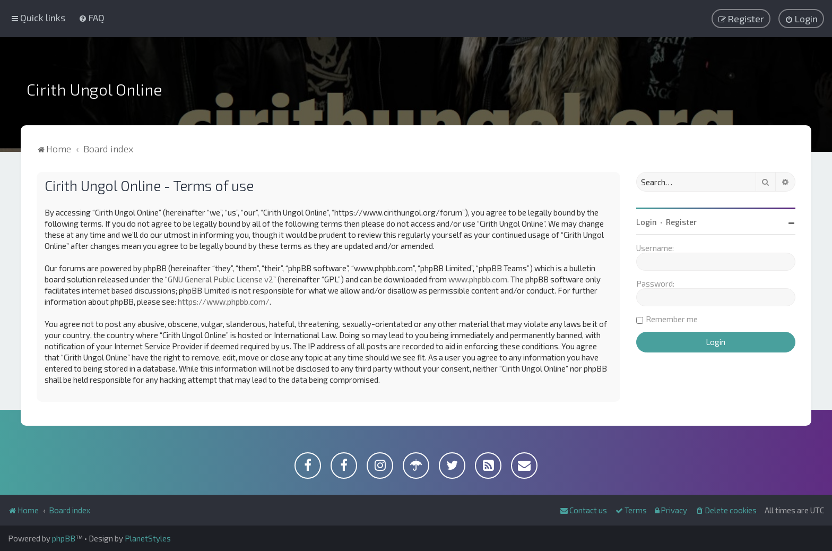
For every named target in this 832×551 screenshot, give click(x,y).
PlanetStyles (148, 538)
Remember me (672, 319)
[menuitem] (91, 17)
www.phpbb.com (477, 279)
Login (646, 222)
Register (681, 222)
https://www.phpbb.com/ (224, 301)
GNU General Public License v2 (220, 279)
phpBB (63, 538)
